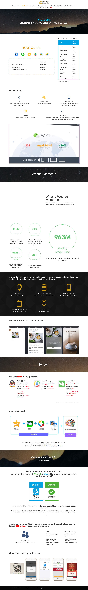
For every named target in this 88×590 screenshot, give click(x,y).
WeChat (24, 5)
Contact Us (46, 7)
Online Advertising (68, 5)
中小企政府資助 (58, 5)
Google (14, 5)
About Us (38, 7)
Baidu (19, 5)
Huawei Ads (33, 5)
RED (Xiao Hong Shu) (42, 5)
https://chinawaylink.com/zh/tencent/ (53, 446)
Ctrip (51, 5)
